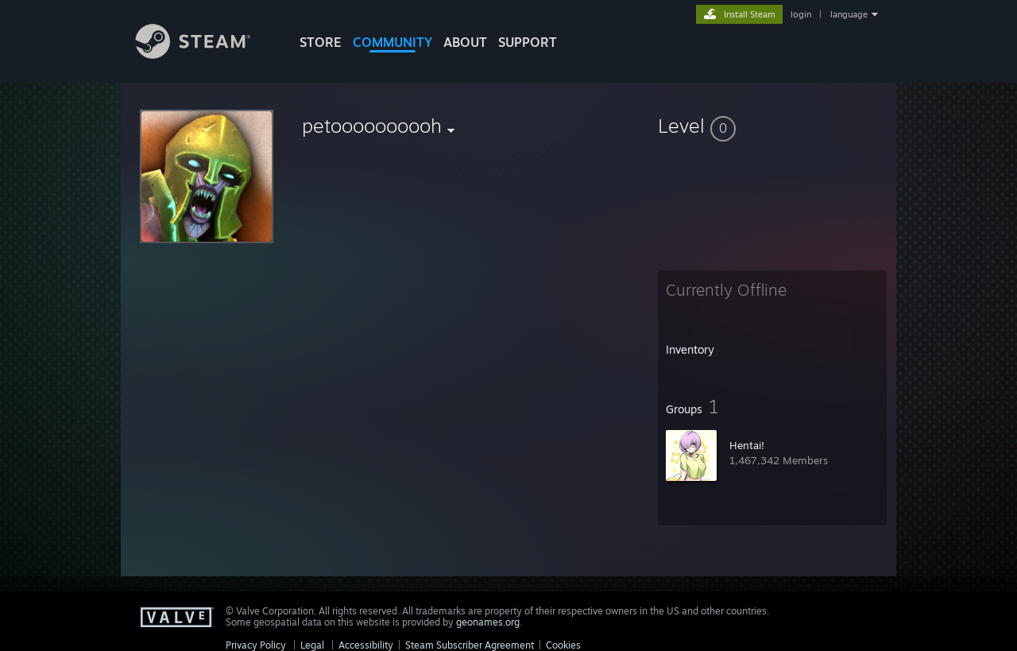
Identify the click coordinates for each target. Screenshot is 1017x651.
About (465, 42)
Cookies (563, 645)
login (801, 14)
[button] (772, 125)
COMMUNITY (392, 42)
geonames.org (488, 622)
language (849, 14)
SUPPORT (527, 42)
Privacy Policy (256, 645)
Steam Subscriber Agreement (469, 645)
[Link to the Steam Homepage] (205, 54)
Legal (312, 645)
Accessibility (365, 645)
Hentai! (746, 445)
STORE (321, 42)
